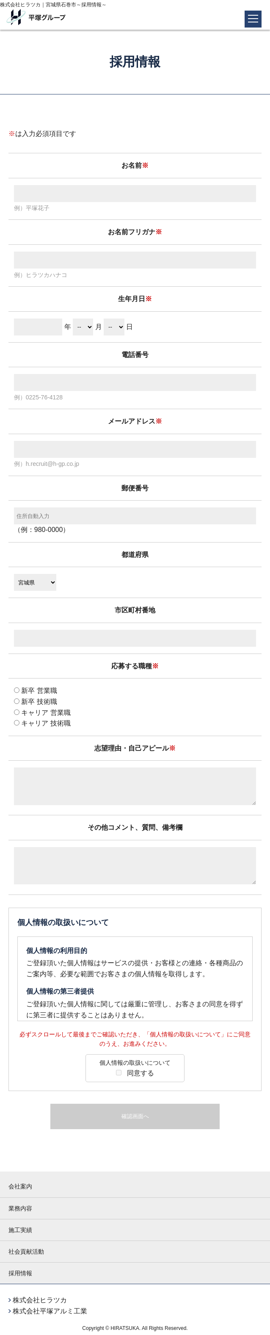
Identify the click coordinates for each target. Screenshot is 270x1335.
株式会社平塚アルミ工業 (50, 1311)
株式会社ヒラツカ (40, 1300)
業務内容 (20, 1208)
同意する (135, 1067)
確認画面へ (135, 1116)
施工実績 (20, 1230)
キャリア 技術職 (42, 723)
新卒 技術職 (35, 701)
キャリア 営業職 (42, 712)
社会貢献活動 (26, 1251)
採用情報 (20, 1273)
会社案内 (20, 1186)
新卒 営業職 (35, 690)
